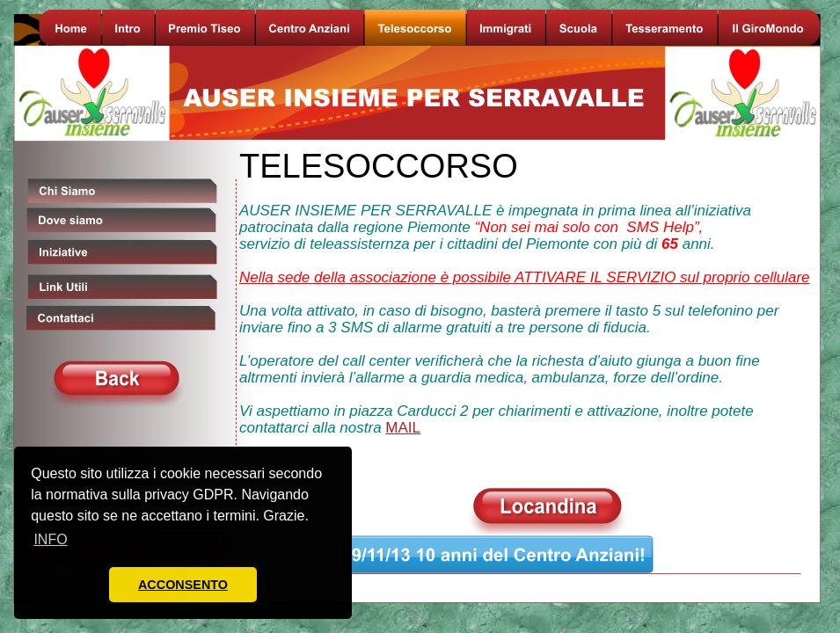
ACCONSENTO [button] (183, 585)
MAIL (402, 427)
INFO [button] (50, 539)
